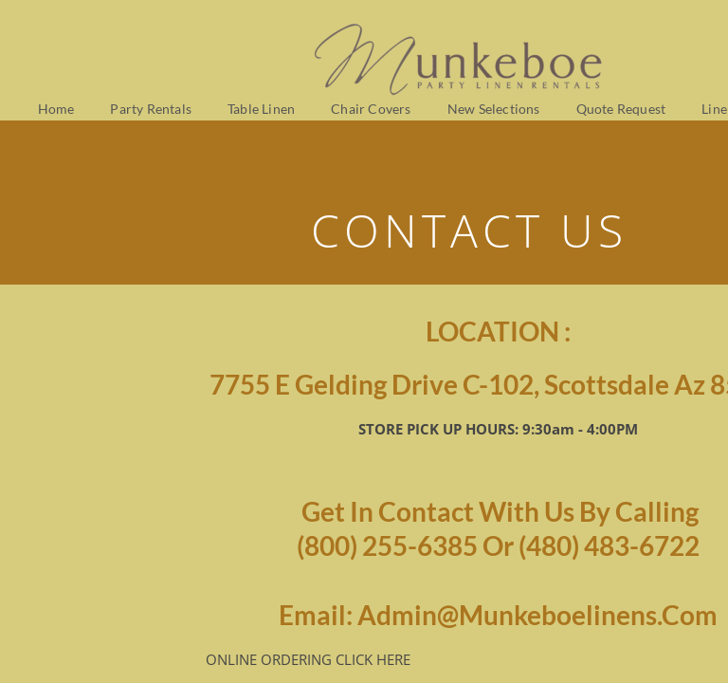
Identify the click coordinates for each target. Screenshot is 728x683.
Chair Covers (370, 109)
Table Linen (261, 109)
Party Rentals (150, 109)
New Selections (493, 109)
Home (56, 109)
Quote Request (621, 109)
